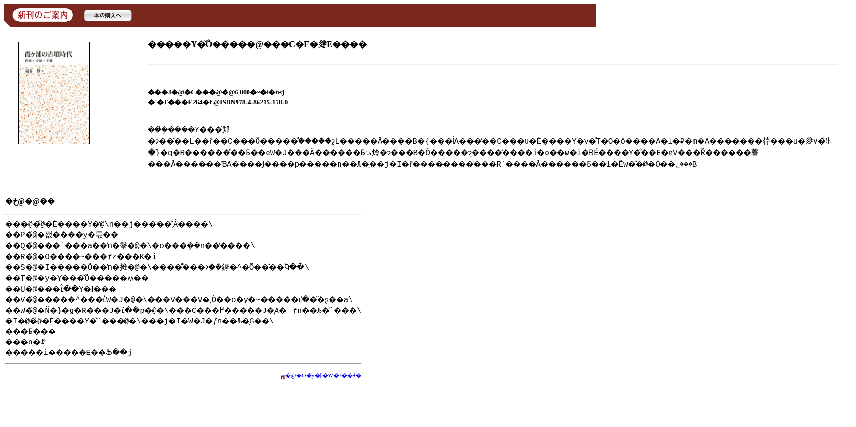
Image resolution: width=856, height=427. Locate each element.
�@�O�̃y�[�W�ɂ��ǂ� (372, 386)
